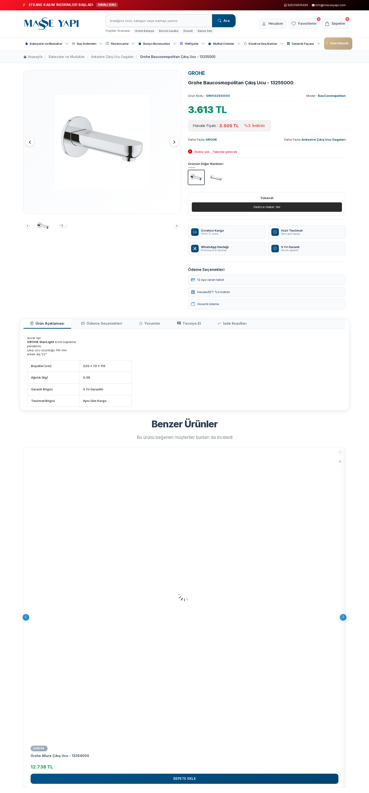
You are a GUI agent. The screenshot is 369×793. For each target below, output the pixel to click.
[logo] (51, 24)
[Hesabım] (266, 23)
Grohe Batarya (144, 31)
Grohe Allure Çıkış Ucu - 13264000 (60, 758)
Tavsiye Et (160, 325)
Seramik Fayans (304, 43)
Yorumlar (128, 325)
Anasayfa (32, 57)
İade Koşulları (196, 325)
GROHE (196, 73)
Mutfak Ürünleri (224, 43)
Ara (224, 20)
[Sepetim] (334, 23)
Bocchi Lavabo (168, 31)
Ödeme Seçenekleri (89, 325)
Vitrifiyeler (192, 43)
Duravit (188, 31)
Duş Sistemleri (87, 43)
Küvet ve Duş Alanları (264, 43)
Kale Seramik (337, 43)
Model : (326, 96)
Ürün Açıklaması (43, 325)
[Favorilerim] (300, 23)
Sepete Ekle (184, 781)
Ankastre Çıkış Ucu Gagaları (112, 57)
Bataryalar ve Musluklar (47, 43)
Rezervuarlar (120, 43)
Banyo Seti (205, 31)
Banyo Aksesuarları (157, 43)
